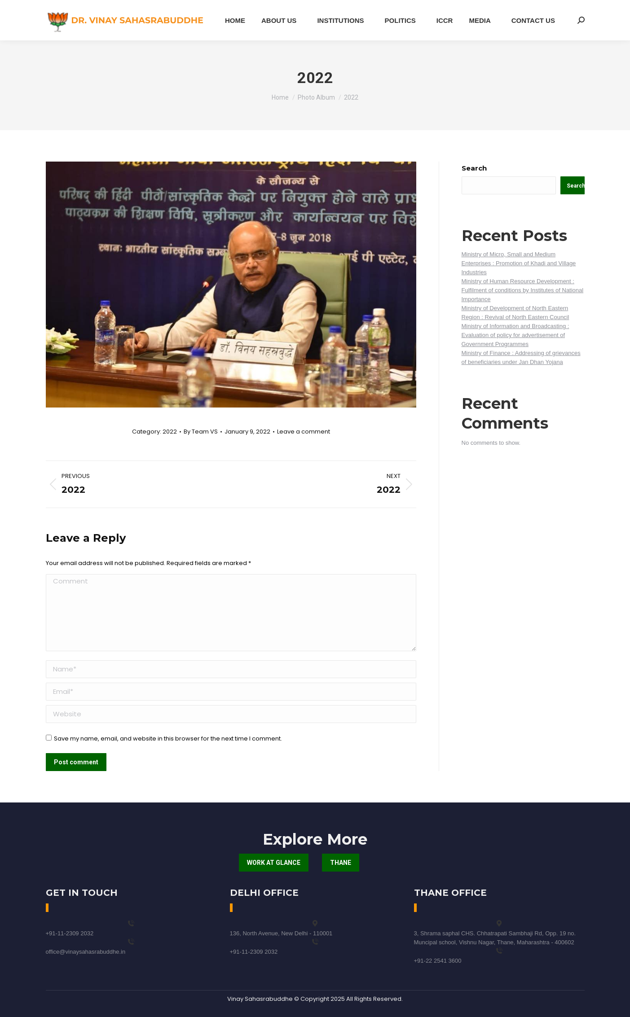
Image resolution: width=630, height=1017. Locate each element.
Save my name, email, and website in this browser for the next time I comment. (168, 738)
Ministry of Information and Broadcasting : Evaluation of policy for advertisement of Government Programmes (515, 335)
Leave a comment (303, 432)
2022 (170, 431)
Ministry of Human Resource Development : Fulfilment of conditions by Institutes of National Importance (523, 290)
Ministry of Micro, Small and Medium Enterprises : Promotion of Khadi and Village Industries (519, 263)
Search (474, 168)
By (201, 432)
